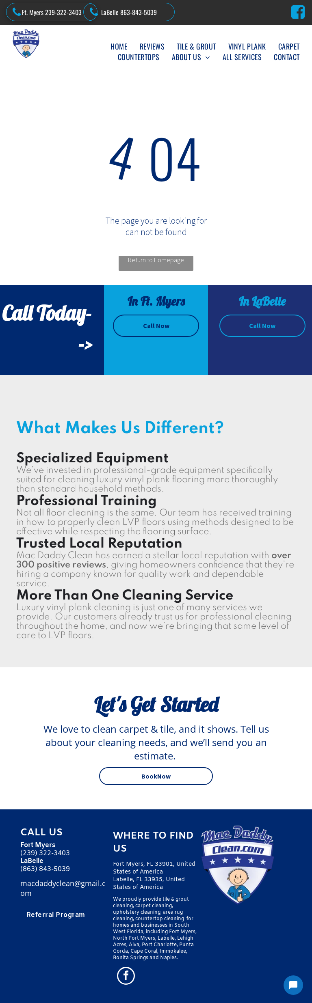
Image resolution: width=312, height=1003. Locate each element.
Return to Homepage (156, 260)
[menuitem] (118, 46)
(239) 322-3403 (45, 853)
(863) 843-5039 (45, 869)
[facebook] (126, 977)
